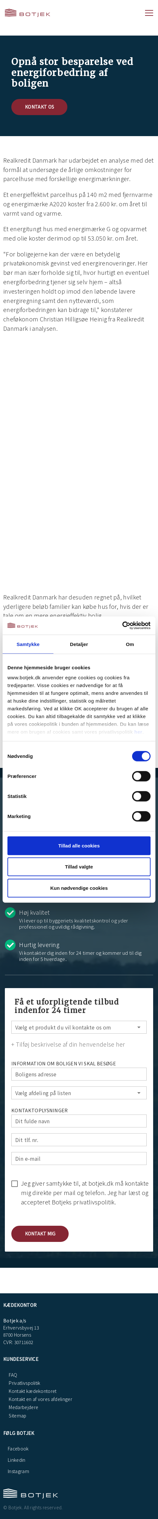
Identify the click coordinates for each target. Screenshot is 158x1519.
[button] (40, 1234)
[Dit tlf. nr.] (79, 1139)
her (138, 732)
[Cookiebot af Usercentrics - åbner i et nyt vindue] (122, 625)
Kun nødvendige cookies (79, 887)
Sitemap (17, 1415)
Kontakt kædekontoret (32, 1391)
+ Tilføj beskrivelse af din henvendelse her (68, 1044)
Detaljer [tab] (79, 644)
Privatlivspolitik (24, 1383)
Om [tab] (130, 644)
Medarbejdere (23, 1407)
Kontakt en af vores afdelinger (40, 1399)
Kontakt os (39, 106)
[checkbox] (79, 1191)
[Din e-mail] (79, 1158)
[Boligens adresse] (79, 1074)
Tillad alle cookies (79, 845)
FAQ (12, 1375)
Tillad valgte (79, 866)
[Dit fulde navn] (79, 1121)
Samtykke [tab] (28, 644)
